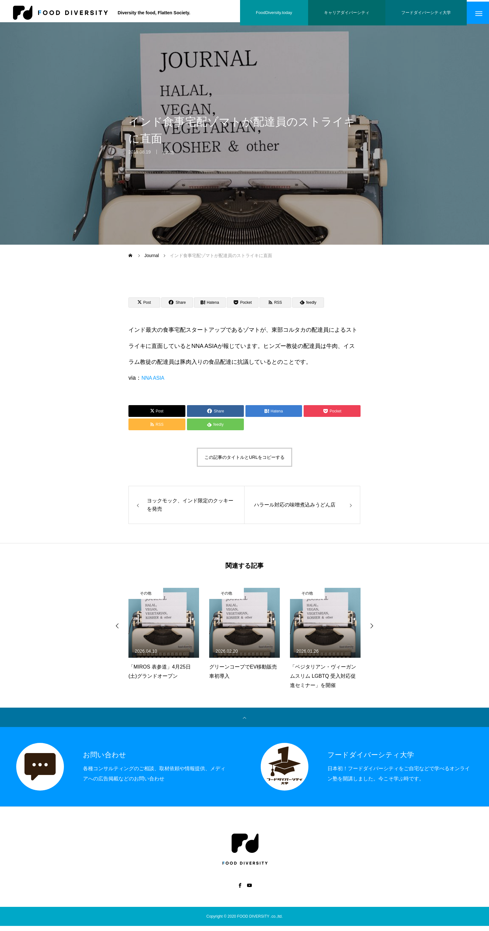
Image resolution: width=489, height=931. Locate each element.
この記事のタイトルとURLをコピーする (244, 462)
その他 (168, 158)
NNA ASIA (154, 381)
